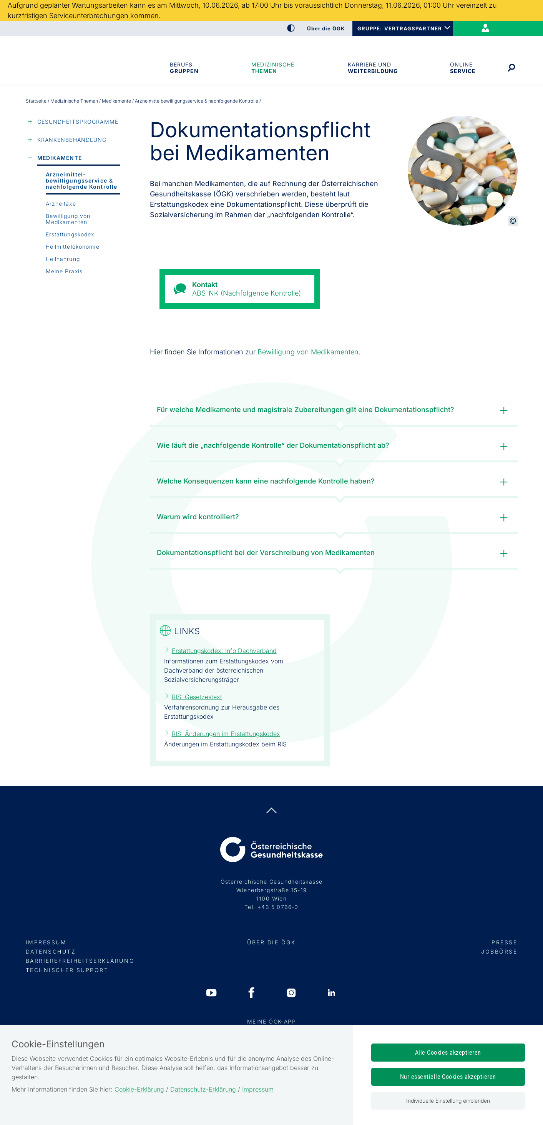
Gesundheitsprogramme (77, 121)
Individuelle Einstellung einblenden (448, 1100)
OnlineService (462, 67)
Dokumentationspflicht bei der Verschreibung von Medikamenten (334, 554)
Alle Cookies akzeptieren (448, 1052)
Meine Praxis (64, 271)
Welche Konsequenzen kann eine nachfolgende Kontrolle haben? (334, 482)
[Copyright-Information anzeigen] (513, 221)
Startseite (36, 101)
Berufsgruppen (184, 67)
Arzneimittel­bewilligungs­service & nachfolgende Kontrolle (82, 180)
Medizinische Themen (272, 67)
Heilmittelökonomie (73, 246)
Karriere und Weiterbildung (372, 67)
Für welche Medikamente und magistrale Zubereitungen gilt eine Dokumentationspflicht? (334, 411)
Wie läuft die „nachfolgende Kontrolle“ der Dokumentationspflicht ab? (334, 446)
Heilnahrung (63, 259)
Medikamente (116, 101)
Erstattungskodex (70, 234)
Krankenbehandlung (72, 139)
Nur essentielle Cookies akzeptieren (448, 1076)
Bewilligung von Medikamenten (68, 219)
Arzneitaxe (61, 203)
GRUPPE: (369, 28)
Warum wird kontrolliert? (334, 518)
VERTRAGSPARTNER (413, 28)
